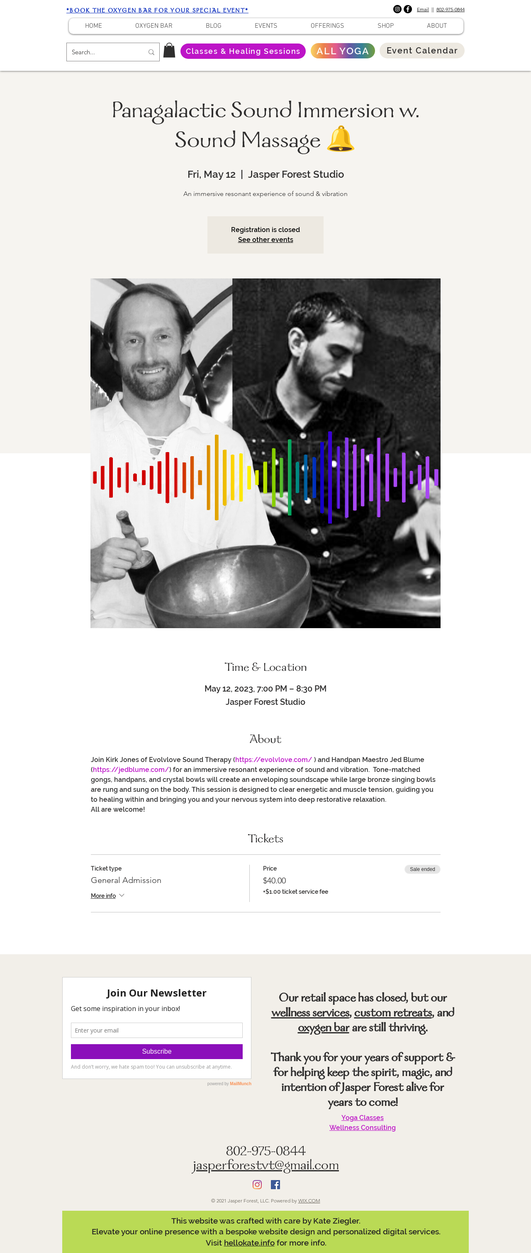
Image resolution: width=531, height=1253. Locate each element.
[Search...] (101, 52)
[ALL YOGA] (343, 50)
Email (423, 9)
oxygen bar (323, 1029)
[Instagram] (397, 9)
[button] (169, 50)
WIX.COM (309, 1200)
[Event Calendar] (422, 50)
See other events (265, 240)
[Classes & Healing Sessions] (243, 51)
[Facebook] (408, 9)
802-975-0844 (450, 9)
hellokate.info (249, 1242)
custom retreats (393, 1014)
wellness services (310, 1014)
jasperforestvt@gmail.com (266, 1166)
